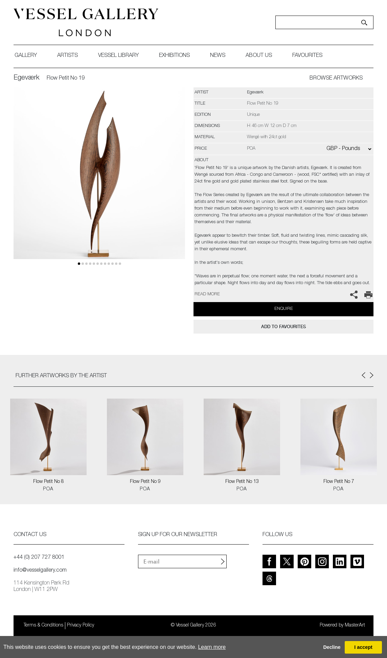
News (217, 56)
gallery (26, 56)
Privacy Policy (80, 625)
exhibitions (174, 56)
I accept (363, 647)
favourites (307, 56)
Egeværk (27, 78)
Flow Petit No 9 (145, 482)
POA (48, 489)
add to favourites (283, 326)
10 (116, 263)
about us (259, 56)
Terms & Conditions (43, 625)
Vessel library (118, 56)
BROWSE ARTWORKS (336, 78)
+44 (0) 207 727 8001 (39, 557)
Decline (331, 647)
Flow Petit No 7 (338, 482)
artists (67, 56)
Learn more (212, 647)
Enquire (283, 309)
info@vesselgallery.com (40, 570)
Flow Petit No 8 (48, 482)
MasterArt (355, 625)
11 (120, 263)
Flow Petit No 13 (242, 482)
